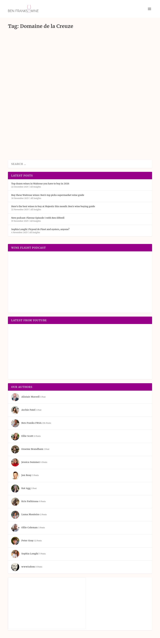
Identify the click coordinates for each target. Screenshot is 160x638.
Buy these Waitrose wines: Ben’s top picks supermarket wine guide (47, 195)
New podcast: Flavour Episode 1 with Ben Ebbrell (37, 217)
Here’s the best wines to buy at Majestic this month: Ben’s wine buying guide (53, 206)
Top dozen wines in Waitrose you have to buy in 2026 (40, 183)
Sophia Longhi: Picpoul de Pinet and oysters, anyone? (40, 229)
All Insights (35, 187)
